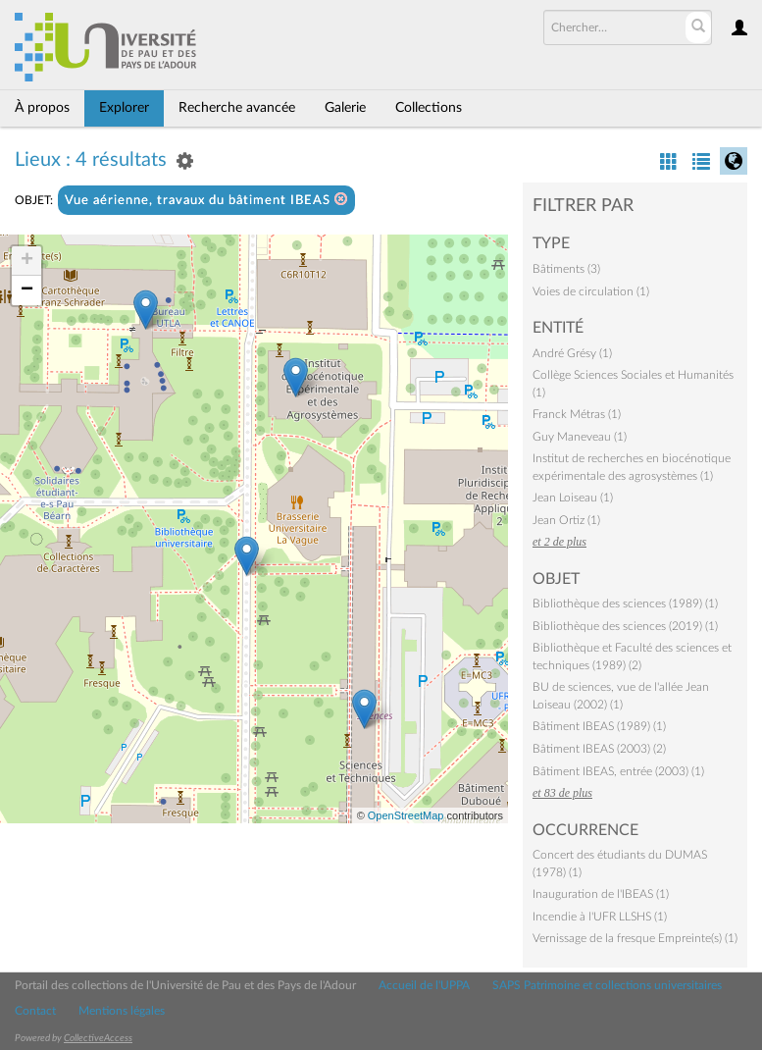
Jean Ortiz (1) (566, 520)
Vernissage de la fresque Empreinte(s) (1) (635, 938)
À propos (42, 108)
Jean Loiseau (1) (573, 497)
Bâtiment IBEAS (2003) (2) (599, 749)
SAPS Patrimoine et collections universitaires (607, 985)
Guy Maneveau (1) (580, 437)
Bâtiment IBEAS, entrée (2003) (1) (618, 771)
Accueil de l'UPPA (424, 985)
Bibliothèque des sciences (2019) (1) (625, 626)
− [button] (27, 290)
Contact (35, 1011)
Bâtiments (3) (566, 269)
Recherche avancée (236, 108)
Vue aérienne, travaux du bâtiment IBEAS (206, 199)
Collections (428, 108)
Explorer (124, 108)
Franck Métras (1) (577, 414)
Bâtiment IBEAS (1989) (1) (599, 726)
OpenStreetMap (406, 815)
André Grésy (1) (572, 353)
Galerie (345, 108)
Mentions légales (121, 1011)
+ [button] (27, 261)
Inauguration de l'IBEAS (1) (601, 894)
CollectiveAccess (98, 1038)
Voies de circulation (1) (591, 291)
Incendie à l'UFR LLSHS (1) (600, 916)
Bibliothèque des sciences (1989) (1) (625, 603)
